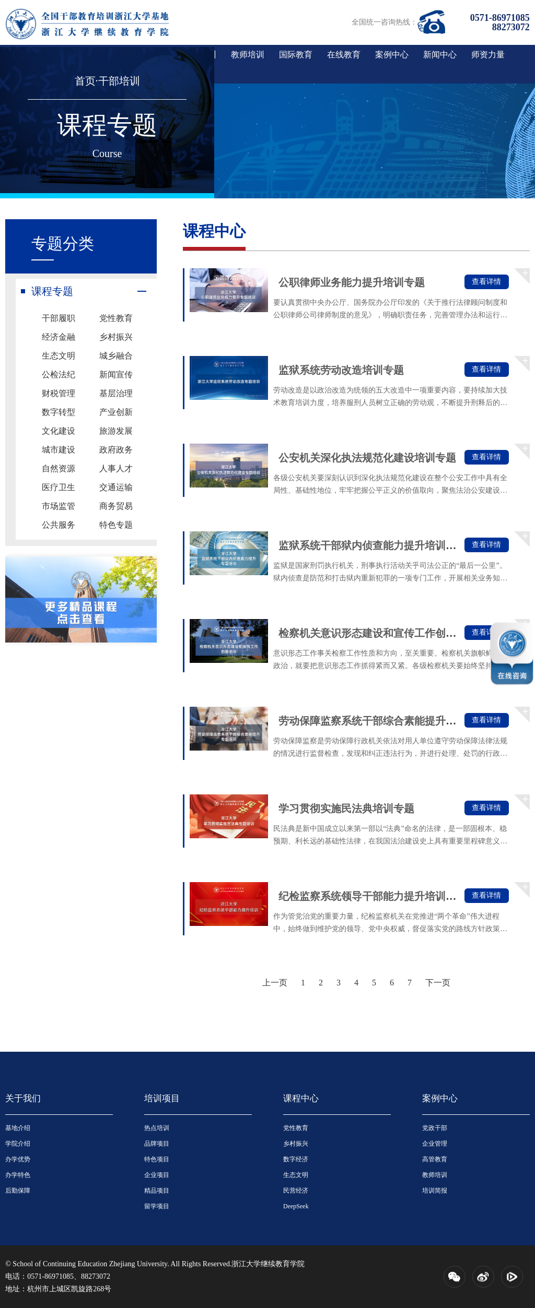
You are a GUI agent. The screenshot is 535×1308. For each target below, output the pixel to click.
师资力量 (488, 54)
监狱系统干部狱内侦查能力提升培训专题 (372, 545)
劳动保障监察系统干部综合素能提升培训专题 (382, 721)
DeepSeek (296, 1206)
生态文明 (58, 355)
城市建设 (58, 449)
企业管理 (434, 1143)
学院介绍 (17, 1143)
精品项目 (156, 1190)
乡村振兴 (116, 336)
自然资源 (58, 468)
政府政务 (116, 449)
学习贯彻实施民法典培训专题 (346, 808)
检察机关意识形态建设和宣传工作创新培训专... (386, 633)
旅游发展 (116, 430)
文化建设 (58, 430)
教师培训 (247, 54)
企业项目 (156, 1175)
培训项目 (162, 1098)
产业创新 (116, 412)
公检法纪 (58, 374)
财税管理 (58, 393)
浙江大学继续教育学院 (268, 1264)
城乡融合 (116, 355)
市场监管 (58, 506)
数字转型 (58, 412)
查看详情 (486, 282)
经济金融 (58, 336)
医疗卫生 (58, 487)
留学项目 (156, 1206)
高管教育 (434, 1159)
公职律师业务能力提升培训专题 (351, 282)
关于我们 (23, 1098)
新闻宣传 (116, 374)
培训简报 (434, 1190)
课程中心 (301, 1098)
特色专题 (116, 524)
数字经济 (295, 1159)
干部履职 (58, 318)
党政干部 (434, 1128)
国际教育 (295, 54)
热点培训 (156, 1128)
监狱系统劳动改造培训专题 (341, 370)
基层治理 (116, 393)
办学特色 (17, 1175)
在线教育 (343, 54)
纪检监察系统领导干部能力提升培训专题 (372, 896)
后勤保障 (17, 1190)
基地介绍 (17, 1128)
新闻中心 (440, 54)
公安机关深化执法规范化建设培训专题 (367, 457)
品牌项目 (156, 1143)
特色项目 (156, 1159)
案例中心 (392, 54)
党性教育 (116, 318)
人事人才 (116, 468)
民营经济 (295, 1190)
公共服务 (58, 524)
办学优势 (17, 1159)
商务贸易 (116, 506)
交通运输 (116, 487)
